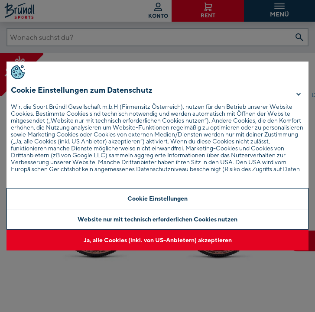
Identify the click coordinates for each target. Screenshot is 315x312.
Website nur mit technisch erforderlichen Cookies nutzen (157, 219)
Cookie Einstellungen (157, 198)
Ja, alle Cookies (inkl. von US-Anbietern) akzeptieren (158, 240)
